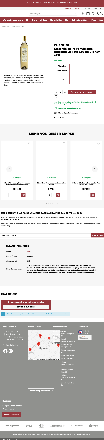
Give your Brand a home (12, 404)
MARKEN (68, 8)
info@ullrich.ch (12, 343)
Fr (89, 8)
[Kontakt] (87, 16)
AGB (3, 438)
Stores (55, 339)
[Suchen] (75, 16)
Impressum (24, 438)
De (85, 8)
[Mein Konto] (97, 16)
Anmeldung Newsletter (41, 389)
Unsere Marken (8, 407)
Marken (56, 336)
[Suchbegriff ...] (51, 16)
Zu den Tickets (72, 2)
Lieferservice (58, 329)
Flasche (62, 70)
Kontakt (56, 333)
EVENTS (77, 8)
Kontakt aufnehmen (11, 412)
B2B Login (97, 8)
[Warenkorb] (102, 15)
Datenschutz (12, 438)
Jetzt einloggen (26, 305)
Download (97, 233)
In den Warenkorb (82, 96)
